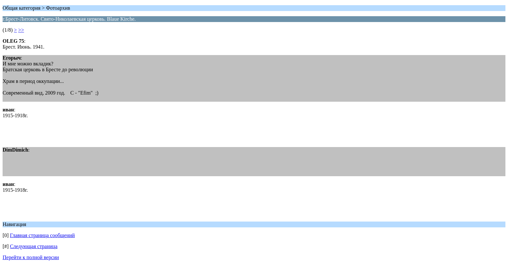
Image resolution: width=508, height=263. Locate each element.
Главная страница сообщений (42, 235)
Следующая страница (34, 246)
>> (21, 30)
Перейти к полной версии (31, 257)
